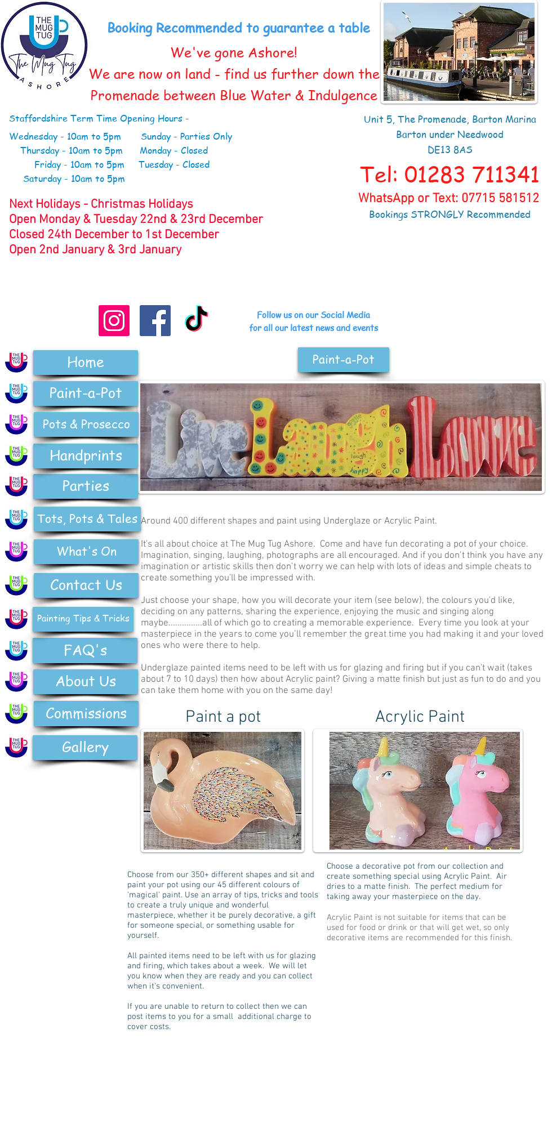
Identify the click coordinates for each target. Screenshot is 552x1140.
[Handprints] (85, 456)
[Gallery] (85, 747)
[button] (343, 359)
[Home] (85, 362)
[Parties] (85, 486)
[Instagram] (114, 320)
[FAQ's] (85, 650)
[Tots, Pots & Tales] (87, 519)
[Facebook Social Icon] (155, 320)
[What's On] (86, 551)
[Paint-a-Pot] (85, 393)
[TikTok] (196, 320)
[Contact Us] (86, 585)
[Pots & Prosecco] (86, 424)
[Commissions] (86, 713)
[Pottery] (16, 424)
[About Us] (85, 681)
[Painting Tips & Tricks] (83, 619)
